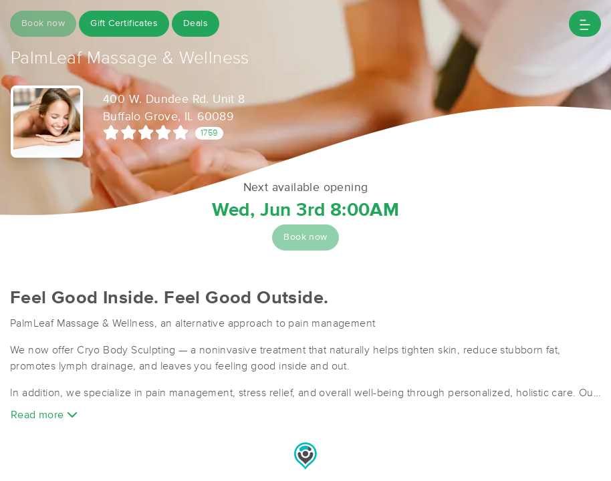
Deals (195, 23)
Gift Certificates (124, 23)
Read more (44, 414)
